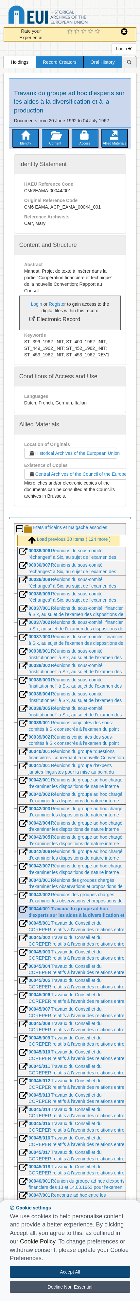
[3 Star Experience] (84, 32)
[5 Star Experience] (98, 32)
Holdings (19, 62)
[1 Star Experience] (70, 32)
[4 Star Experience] (91, 32)
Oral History (103, 62)
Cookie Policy (37, 1241)
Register (57, 304)
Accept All (70, 1272)
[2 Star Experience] (77, 32)
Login (124, 48)
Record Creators (60, 62)
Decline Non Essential (70, 1287)
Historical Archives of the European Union (72, 453)
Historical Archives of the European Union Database (66, 16)
